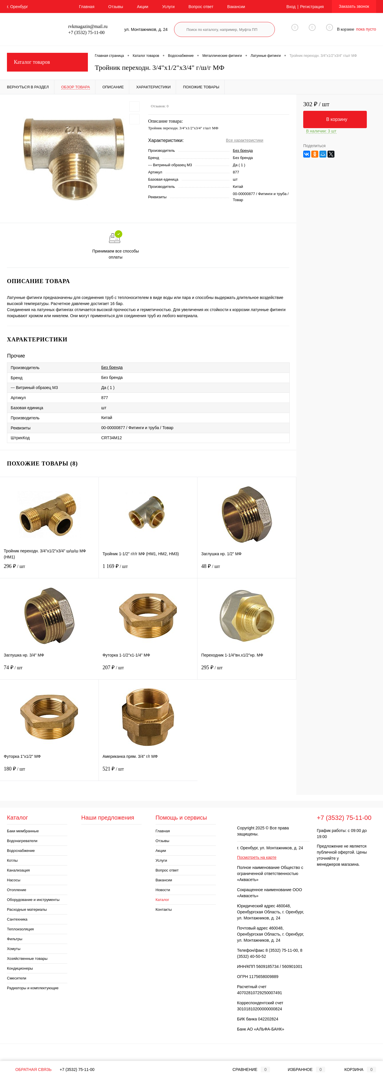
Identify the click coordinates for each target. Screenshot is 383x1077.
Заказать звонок (354, 6)
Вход (291, 6)
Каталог (162, 900)
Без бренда (243, 150)
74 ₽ (49, 671)
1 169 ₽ (148, 569)
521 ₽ (148, 772)
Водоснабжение (21, 850)
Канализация (18, 870)
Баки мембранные (23, 831)
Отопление (16, 890)
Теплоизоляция (20, 929)
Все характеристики (244, 140)
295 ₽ (246, 671)
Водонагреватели (22, 841)
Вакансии (236, 6)
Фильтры (14, 939)
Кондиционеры (20, 968)
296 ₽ (49, 569)
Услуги (168, 6)
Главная (86, 6)
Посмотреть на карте (256, 857)
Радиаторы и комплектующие (33, 988)
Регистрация (312, 6)
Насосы (13, 880)
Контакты (164, 909)
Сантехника (17, 919)
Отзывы (115, 6)
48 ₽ (246, 569)
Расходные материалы (27, 909)
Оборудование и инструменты (33, 900)
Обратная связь (29, 1069)
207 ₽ (148, 671)
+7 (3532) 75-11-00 (77, 1069)
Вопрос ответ (200, 6)
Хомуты (14, 949)
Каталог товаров (47, 62)
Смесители (16, 978)
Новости (163, 890)
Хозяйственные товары (27, 958)
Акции (142, 6)
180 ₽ (49, 772)
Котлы (12, 860)
